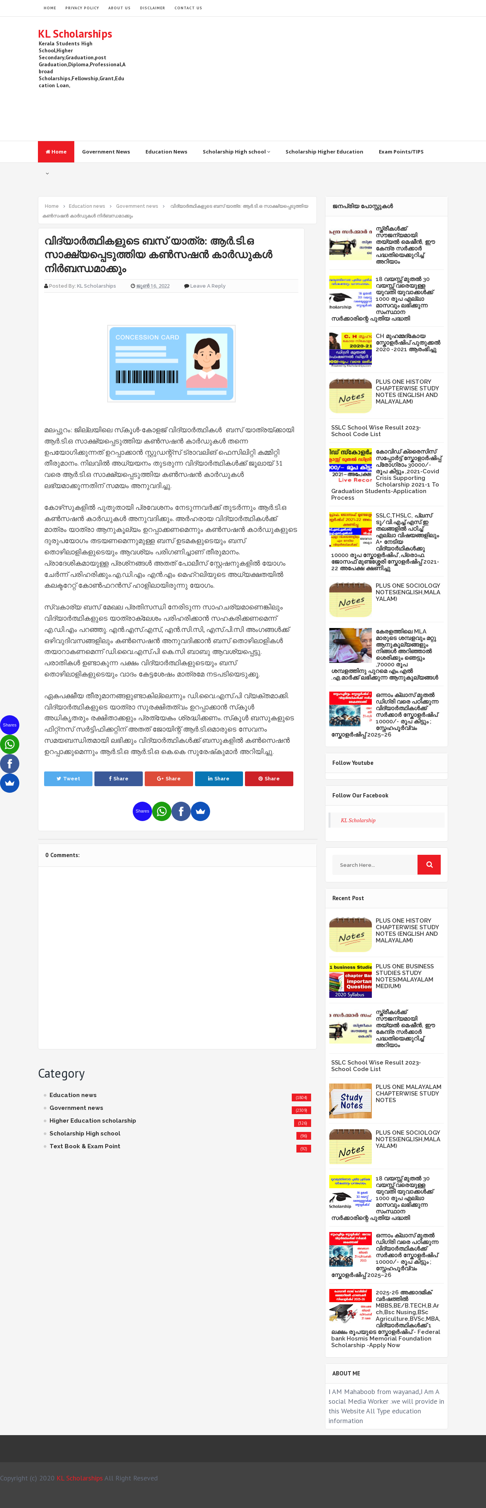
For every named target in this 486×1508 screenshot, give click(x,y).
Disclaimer (152, 7)
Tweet (68, 779)
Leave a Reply (208, 286)
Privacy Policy (82, 7)
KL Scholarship (358, 820)
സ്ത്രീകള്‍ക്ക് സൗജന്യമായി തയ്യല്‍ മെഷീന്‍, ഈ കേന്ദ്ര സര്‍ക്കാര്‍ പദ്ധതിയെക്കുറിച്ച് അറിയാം (405, 245)
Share (118, 779)
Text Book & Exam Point (85, 1146)
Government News (106, 151)
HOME (50, 7)
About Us (119, 7)
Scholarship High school (236, 151)
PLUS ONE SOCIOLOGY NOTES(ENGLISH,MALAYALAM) (408, 592)
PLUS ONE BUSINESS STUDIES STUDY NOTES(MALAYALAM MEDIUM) (405, 976)
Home (56, 151)
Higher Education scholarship (93, 1120)
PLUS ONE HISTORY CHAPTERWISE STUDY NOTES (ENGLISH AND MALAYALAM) (407, 391)
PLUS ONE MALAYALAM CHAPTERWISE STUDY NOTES (409, 1094)
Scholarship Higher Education (324, 151)
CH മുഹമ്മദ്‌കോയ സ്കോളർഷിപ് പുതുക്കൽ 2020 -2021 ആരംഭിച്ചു (408, 343)
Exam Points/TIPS (401, 151)
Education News (166, 151)
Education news (73, 1095)
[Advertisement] (307, 78)
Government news (76, 1107)
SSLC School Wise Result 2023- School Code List (376, 431)
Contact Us (188, 7)
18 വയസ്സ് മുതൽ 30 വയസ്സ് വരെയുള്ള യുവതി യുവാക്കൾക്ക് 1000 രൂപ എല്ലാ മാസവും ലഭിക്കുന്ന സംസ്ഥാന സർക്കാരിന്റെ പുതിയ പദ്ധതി (382, 299)
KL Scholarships (75, 33)
